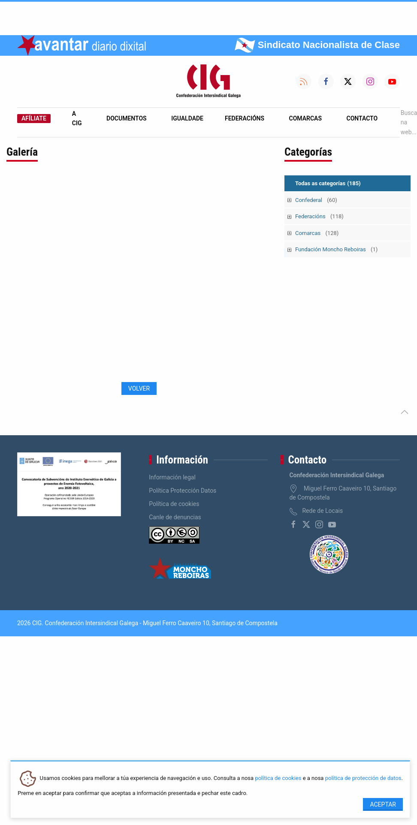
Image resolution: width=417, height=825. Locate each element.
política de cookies (278, 778)
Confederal (316, 200)
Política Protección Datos (182, 490)
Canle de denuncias (175, 517)
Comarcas (305, 118)
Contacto (362, 118)
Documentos (126, 118)
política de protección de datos (363, 778)
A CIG (77, 118)
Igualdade (187, 118)
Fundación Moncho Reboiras (336, 249)
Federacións (244, 118)
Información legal (172, 477)
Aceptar (383, 804)
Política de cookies (174, 503)
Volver (139, 388)
